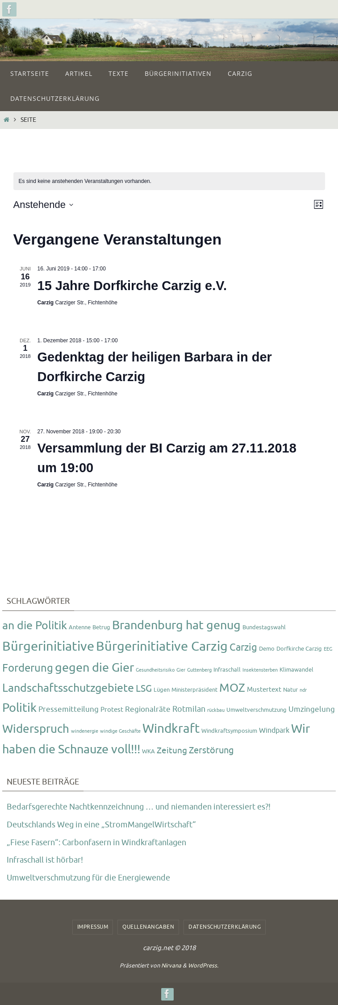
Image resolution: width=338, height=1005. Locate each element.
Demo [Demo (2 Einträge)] (267, 648)
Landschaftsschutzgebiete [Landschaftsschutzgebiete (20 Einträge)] (68, 688)
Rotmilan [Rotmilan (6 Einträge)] (188, 709)
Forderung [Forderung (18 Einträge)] (27, 668)
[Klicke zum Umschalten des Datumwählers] (43, 204)
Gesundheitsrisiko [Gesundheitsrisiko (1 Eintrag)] (155, 670)
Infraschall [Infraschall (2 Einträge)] (227, 669)
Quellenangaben (148, 926)
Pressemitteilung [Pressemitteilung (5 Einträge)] (68, 709)
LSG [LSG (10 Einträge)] (144, 688)
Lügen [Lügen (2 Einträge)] (162, 690)
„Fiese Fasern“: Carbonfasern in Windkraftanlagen (96, 842)
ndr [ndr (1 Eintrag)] (303, 690)
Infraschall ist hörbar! (45, 860)
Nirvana (171, 965)
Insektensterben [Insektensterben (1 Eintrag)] (260, 670)
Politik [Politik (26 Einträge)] (19, 707)
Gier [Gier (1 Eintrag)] (180, 670)
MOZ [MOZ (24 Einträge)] (232, 688)
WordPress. (203, 965)
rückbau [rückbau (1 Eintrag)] (216, 710)
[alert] (85, 181)
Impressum (92, 926)
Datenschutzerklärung (224, 926)
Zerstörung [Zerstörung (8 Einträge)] (211, 750)
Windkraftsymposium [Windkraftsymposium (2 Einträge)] (229, 731)
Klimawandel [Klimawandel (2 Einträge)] (296, 669)
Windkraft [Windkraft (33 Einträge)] (171, 728)
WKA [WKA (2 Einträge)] (148, 751)
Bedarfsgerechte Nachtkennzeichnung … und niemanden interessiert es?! (139, 807)
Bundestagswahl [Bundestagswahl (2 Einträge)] (264, 627)
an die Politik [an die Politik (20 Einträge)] (34, 626)
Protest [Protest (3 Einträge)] (111, 710)
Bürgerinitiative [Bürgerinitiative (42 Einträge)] (48, 646)
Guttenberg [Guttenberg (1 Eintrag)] (199, 670)
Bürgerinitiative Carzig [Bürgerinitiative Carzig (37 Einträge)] (162, 646)
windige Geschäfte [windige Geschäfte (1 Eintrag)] (120, 731)
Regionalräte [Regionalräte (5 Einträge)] (148, 709)
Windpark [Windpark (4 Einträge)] (274, 730)
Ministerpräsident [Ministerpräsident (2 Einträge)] (194, 690)
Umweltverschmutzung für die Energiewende (88, 878)
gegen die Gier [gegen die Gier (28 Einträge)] (94, 667)
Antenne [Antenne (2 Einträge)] (80, 627)
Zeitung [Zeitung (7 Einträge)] (172, 750)
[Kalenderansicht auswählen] (318, 204)
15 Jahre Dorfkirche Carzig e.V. (132, 285)
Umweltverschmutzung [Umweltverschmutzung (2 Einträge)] (256, 710)
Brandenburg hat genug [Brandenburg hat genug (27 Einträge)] (176, 625)
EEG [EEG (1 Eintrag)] (328, 649)
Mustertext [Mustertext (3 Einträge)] (264, 689)
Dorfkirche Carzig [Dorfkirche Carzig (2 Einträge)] (299, 648)
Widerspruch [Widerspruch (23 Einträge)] (35, 729)
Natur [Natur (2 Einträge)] (290, 690)
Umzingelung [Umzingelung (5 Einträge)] (311, 709)
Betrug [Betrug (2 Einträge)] (101, 627)
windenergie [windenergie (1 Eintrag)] (84, 731)
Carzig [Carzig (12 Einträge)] (243, 647)
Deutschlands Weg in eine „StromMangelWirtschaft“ (101, 825)
